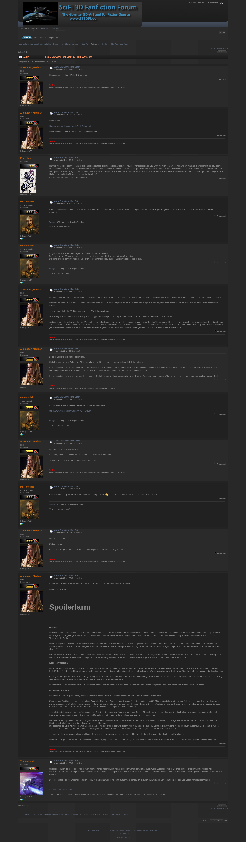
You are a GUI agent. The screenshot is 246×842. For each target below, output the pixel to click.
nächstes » (223, 48)
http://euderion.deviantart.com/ (60, 790)
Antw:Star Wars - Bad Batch (67, 67)
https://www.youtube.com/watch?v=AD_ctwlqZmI (70, 411)
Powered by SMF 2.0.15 (96, 830)
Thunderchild (27, 761)
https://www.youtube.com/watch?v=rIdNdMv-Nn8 (70, 126)
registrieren (56, 28)
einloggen (44, 28)
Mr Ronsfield (103, 44)
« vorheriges (214, 48)
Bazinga (52, 222)
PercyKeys (26, 158)
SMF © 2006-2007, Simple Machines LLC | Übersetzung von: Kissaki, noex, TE (133, 830)
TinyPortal (118, 837)
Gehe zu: (206, 821)
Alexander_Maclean (31, 67)
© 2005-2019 (126, 837)
